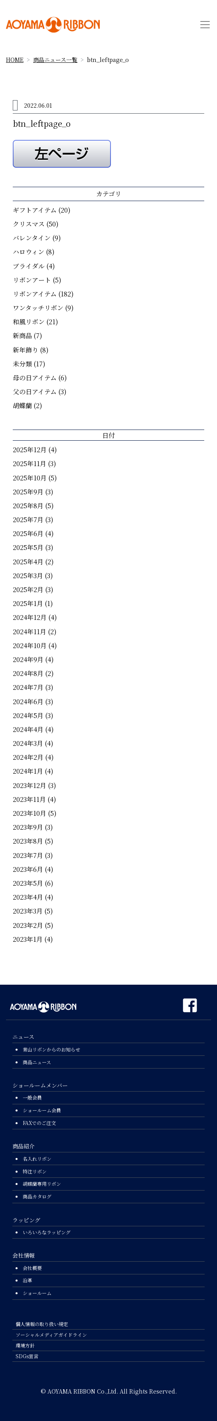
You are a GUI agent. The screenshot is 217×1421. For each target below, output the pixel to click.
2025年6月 (28, 533)
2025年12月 (30, 449)
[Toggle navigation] (205, 25)
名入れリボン (37, 1158)
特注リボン (35, 1171)
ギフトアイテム (35, 210)
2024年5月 (28, 715)
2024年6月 (28, 701)
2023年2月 (28, 925)
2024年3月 (28, 743)
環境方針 (25, 1345)
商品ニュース (37, 1062)
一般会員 (32, 1097)
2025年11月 (29, 463)
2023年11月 (29, 799)
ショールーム (37, 1292)
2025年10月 (30, 477)
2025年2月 (28, 589)
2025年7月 (28, 519)
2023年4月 (28, 897)
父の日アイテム (35, 391)
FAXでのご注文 (39, 1122)
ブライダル (29, 266)
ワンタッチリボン (38, 307)
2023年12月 (29, 785)
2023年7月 (28, 855)
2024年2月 (28, 757)
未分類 (22, 363)
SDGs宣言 (27, 1356)
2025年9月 (28, 491)
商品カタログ (37, 1196)
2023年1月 (28, 939)
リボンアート (32, 280)
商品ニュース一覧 (55, 60)
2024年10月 (30, 645)
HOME (15, 60)
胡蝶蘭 (22, 405)
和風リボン (29, 321)
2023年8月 (28, 841)
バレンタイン (32, 237)
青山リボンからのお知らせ (51, 1049)
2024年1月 (28, 771)
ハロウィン (28, 251)
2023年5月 (28, 883)
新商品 (22, 335)
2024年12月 (30, 617)
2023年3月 (28, 911)
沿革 (27, 1280)
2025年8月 (28, 505)
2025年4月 (28, 561)
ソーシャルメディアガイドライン (51, 1334)
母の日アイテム (35, 377)
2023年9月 (28, 827)
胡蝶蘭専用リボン (42, 1183)
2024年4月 (28, 729)
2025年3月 (28, 575)
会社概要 (32, 1267)
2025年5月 (28, 547)
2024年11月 (29, 631)
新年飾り (25, 349)
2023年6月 (28, 869)
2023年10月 (29, 813)
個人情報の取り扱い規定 (42, 1323)
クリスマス (29, 223)
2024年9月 (28, 659)
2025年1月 (28, 603)
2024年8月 (28, 673)
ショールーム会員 (42, 1110)
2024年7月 (28, 687)
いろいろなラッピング (47, 1232)
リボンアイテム (35, 293)
